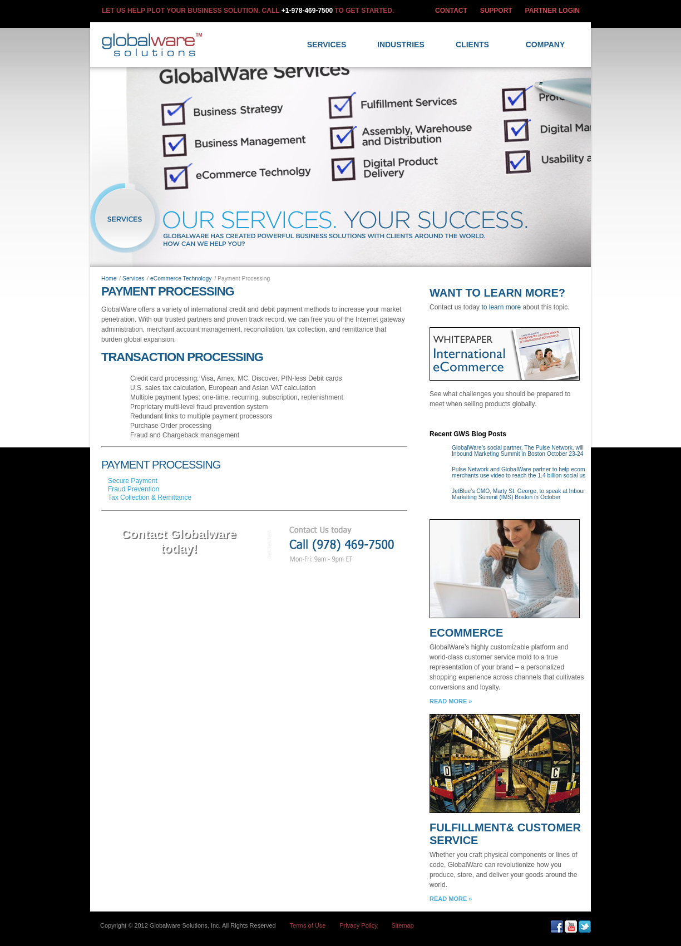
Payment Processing (167, 291)
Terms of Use (308, 925)
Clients (472, 44)
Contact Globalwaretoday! (178, 542)
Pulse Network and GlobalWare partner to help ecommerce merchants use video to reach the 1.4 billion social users (526, 472)
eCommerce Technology (180, 278)
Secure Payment (132, 481)
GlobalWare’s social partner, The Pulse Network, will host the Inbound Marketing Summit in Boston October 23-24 (528, 451)
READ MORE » (451, 701)
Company (545, 44)
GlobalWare (154, 44)
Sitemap (403, 925)
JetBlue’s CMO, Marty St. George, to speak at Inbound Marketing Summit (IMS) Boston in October (521, 494)
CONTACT (451, 10)
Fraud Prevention (133, 489)
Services (327, 44)
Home (108, 278)
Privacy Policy (358, 925)
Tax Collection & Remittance (149, 497)
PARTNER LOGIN (552, 10)
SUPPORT (496, 10)
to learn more (501, 307)
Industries (401, 44)
